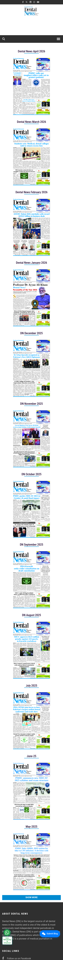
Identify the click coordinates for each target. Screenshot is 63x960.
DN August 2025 (31, 615)
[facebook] (23, 2)
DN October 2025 (31, 474)
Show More (31, 897)
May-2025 (31, 826)
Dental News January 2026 (31, 262)
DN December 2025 (31, 333)
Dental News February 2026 (31, 192)
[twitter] (26, 2)
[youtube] (38, 2)
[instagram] (34, 2)
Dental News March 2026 (31, 122)
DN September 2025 (31, 544)
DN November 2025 (31, 403)
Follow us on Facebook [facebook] (16, 958)
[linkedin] (30, 2)
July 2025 (31, 685)
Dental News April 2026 (31, 51)
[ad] (31, 26)
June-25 (31, 756)
